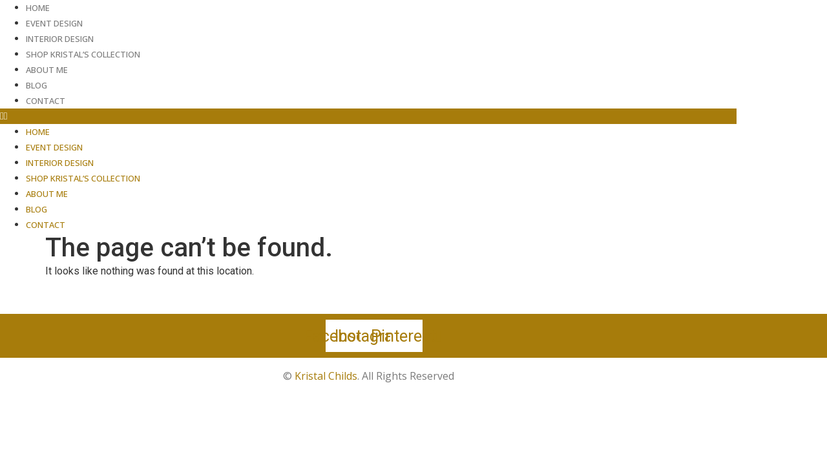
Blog (36, 85)
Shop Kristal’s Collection (83, 54)
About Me (47, 70)
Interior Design (60, 39)
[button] (368, 116)
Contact (45, 101)
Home (38, 8)
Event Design (54, 23)
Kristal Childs (326, 376)
